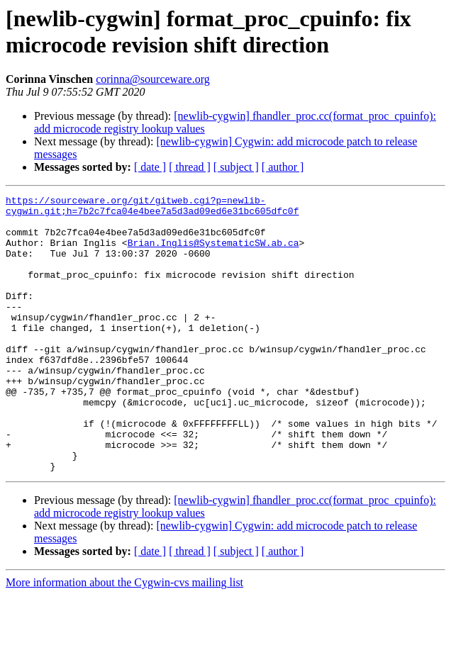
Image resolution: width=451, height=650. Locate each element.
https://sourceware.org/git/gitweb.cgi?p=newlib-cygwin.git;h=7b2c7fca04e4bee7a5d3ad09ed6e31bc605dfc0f (152, 208)
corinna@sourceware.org (153, 79)
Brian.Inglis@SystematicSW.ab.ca (213, 253)
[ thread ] (190, 167)
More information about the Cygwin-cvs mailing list (124, 638)
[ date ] (150, 167)
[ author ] (283, 167)
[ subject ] (236, 167)
